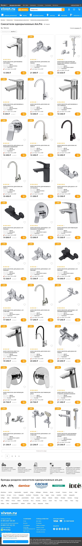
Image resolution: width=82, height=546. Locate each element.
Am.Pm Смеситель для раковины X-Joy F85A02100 (13, 105)
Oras (2, 500)
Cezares (64, 492)
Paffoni (7, 500)
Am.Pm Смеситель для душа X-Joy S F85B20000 (13, 269)
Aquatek (26, 492)
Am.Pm (10, 492)
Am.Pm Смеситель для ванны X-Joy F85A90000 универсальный (67, 311)
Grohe (65, 495)
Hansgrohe (71, 495)
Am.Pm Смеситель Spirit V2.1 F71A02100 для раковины (11, 352)
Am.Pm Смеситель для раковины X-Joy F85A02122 (40, 187)
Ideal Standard (15, 498)
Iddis (8, 498)
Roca (32, 500)
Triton (71, 500)
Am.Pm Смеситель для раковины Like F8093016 (12, 62)
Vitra (8, 503)
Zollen (28, 503)
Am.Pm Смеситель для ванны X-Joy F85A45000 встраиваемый (40, 228)
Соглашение (26, 525)
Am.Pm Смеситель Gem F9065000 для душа (40, 393)
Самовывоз (33, 5)
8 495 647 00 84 (8, 521)
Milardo (50, 498)
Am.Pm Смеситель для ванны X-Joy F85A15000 (13, 434)
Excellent (28, 495)
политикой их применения (10, 538)
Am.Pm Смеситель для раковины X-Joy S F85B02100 (67, 105)
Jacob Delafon (25, 498)
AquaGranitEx (17, 492)
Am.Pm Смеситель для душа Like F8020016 (66, 352)
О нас (24, 521)
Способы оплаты (40, 532)
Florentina (35, 495)
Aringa (31, 492)
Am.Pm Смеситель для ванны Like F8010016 (40, 62)
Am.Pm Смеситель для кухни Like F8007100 (39, 105)
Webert (23, 503)
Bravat (51, 492)
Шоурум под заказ (15, 5)
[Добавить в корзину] (23, 72)
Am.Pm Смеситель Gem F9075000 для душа (13, 393)
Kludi (32, 498)
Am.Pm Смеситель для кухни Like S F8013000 (40, 352)
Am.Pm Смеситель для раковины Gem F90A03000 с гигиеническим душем (66, 435)
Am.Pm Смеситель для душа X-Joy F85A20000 (67, 187)
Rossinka (38, 500)
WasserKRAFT (14, 503)
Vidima (2, 503)
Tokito (66, 500)
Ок (15, 541)
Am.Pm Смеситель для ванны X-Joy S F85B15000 (40, 434)
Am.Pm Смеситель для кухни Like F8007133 (39, 146)
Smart (50, 500)
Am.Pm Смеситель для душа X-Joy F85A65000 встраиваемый (13, 146)
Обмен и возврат (40, 525)
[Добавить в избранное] (24, 56)
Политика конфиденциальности (29, 528)
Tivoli (60, 500)
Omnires (70, 498)
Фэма (46, 503)
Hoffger (3, 498)
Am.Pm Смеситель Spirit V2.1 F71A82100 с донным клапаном (66, 393)
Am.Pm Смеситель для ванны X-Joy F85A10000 (40, 269)
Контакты (55, 5)
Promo (13, 500)
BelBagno (38, 492)
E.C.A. (15, 495)
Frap (42, 495)
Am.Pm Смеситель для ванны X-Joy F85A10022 (67, 269)
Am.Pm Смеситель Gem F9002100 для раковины (67, 228)
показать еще (41, 451)
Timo (55, 500)
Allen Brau (3, 492)
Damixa (2, 495)
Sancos (44, 500)
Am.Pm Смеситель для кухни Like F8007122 (67, 146)
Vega (77, 500)
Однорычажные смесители (21, 19)
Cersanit (58, 492)
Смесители (10, 19)
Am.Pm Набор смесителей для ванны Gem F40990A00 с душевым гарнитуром (66, 63)
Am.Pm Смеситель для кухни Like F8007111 (12, 187)
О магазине (48, 5)
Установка (40, 5)
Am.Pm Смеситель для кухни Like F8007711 (39, 311)
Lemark (38, 498)
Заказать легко (40, 527)
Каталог (3, 19)
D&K (76, 492)
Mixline (56, 498)
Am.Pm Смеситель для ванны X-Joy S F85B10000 (13, 311)
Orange (76, 498)
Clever (70, 492)
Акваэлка (40, 503)
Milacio (44, 498)
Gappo (47, 495)
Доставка (25, 5)
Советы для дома (41, 529)
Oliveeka (63, 498)
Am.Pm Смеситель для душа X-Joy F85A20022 (13, 228)
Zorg (34, 503)
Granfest (59, 495)
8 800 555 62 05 (8, 525)
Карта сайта (26, 531)
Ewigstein (21, 495)
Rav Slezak (25, 500)
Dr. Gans (9, 495)
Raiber (18, 500)
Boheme (45, 492)
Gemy (52, 495)
